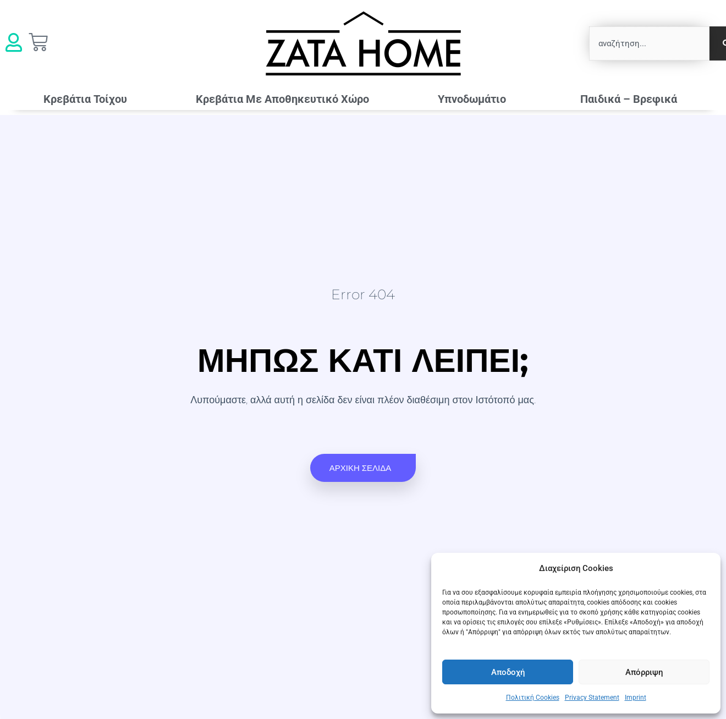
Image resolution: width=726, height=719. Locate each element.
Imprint (635, 697)
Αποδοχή (508, 672)
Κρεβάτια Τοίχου (85, 99)
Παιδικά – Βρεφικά (631, 99)
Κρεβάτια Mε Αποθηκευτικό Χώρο (282, 99)
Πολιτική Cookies (532, 697)
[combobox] (649, 43)
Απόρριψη (644, 672)
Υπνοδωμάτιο (475, 99)
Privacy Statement (592, 697)
